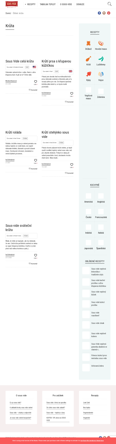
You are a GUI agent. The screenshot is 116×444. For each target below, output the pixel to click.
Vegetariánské (88, 413)
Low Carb (86, 402)
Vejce (100, 80)
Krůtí (27, 67)
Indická (88, 232)
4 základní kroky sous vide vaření (21, 407)
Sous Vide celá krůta (20, 61)
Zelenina (101, 97)
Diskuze (80, 4)
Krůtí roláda (13, 132)
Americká (88, 201)
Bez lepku (86, 407)
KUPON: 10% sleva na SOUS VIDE (56, 419)
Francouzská (101, 217)
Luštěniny (100, 64)
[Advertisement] (39, 190)
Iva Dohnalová (46, 93)
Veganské (86, 418)
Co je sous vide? (15, 402)
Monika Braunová (11, 81)
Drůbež (25, 138)
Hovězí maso (101, 49)
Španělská (100, 248)
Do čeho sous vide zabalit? (55, 407)
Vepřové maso (88, 97)
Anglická (101, 201)
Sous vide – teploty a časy (55, 413)
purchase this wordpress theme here (92, 440)
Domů (8, 13)
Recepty (31, 4)
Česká (88, 217)
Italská (101, 232)
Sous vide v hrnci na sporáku (56, 402)
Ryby (88, 80)
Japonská (88, 248)
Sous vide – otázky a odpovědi (20, 413)
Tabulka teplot (48, 4)
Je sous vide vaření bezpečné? (20, 418)
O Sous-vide (66, 4)
